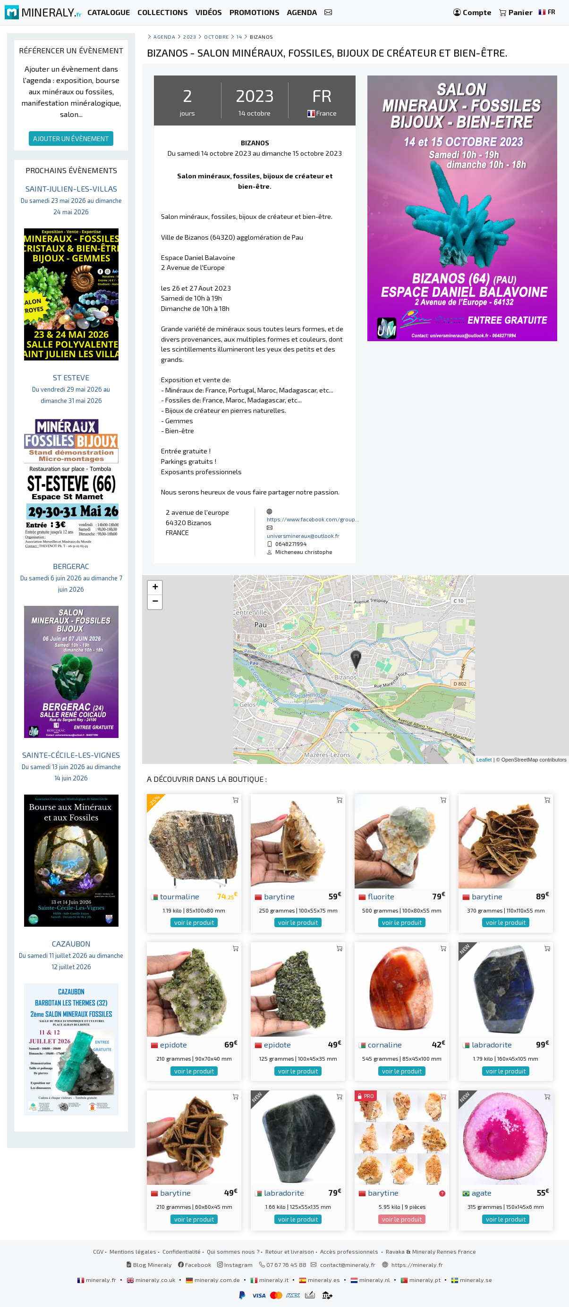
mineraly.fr (97, 1279)
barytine (275, 896)
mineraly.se (471, 1279)
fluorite (376, 896)
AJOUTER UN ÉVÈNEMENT (71, 138)
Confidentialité (181, 1251)
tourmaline (175, 896)
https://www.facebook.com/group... (313, 519)
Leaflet (484, 759)
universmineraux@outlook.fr (303, 535)
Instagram (235, 1264)
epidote (169, 1044)
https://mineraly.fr (417, 1264)
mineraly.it (270, 1279)
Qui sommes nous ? (233, 1251)
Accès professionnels (350, 1251)
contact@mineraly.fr (347, 1264)
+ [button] (155, 588)
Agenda (164, 37)
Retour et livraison (289, 1251)
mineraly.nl (370, 1279)
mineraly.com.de (213, 1279)
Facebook (194, 1264)
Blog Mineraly (149, 1264)
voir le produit (194, 922)
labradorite (487, 1044)
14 (239, 37)
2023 (189, 37)
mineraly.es (320, 1279)
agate (477, 1192)
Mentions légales (133, 1251)
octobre (216, 37)
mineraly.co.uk (152, 1279)
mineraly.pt (421, 1279)
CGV (98, 1251)
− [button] (155, 602)
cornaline (380, 1044)
